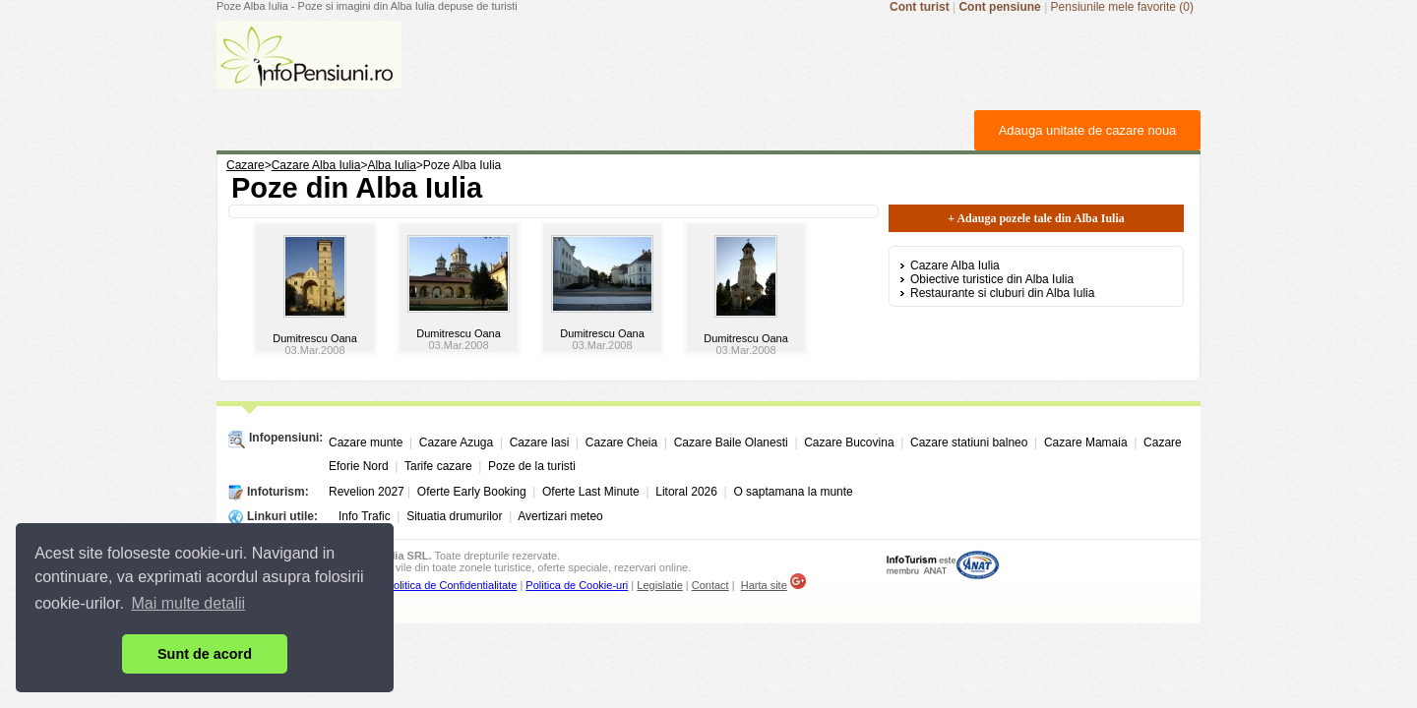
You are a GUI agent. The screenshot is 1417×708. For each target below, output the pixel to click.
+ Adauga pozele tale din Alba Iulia (1036, 218)
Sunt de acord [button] (204, 654)
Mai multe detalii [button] (189, 603)
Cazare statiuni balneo (968, 442)
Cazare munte (365, 442)
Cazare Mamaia (1086, 442)
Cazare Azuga (456, 442)
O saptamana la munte (792, 492)
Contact (710, 585)
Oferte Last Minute (591, 492)
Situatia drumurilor (454, 516)
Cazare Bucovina (848, 442)
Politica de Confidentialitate (452, 585)
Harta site (764, 585)
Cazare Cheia (621, 442)
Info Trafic (365, 516)
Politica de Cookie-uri (576, 585)
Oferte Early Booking (471, 492)
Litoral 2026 (686, 492)
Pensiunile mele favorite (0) (1122, 7)
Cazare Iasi (540, 442)
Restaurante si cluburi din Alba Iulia (1002, 293)
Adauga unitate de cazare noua (1088, 130)
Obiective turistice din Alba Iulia (992, 279)
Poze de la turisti (532, 466)
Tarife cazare (438, 466)
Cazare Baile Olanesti (731, 442)
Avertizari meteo (560, 516)
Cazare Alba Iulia (955, 265)
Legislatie (659, 585)
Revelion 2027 (366, 492)
